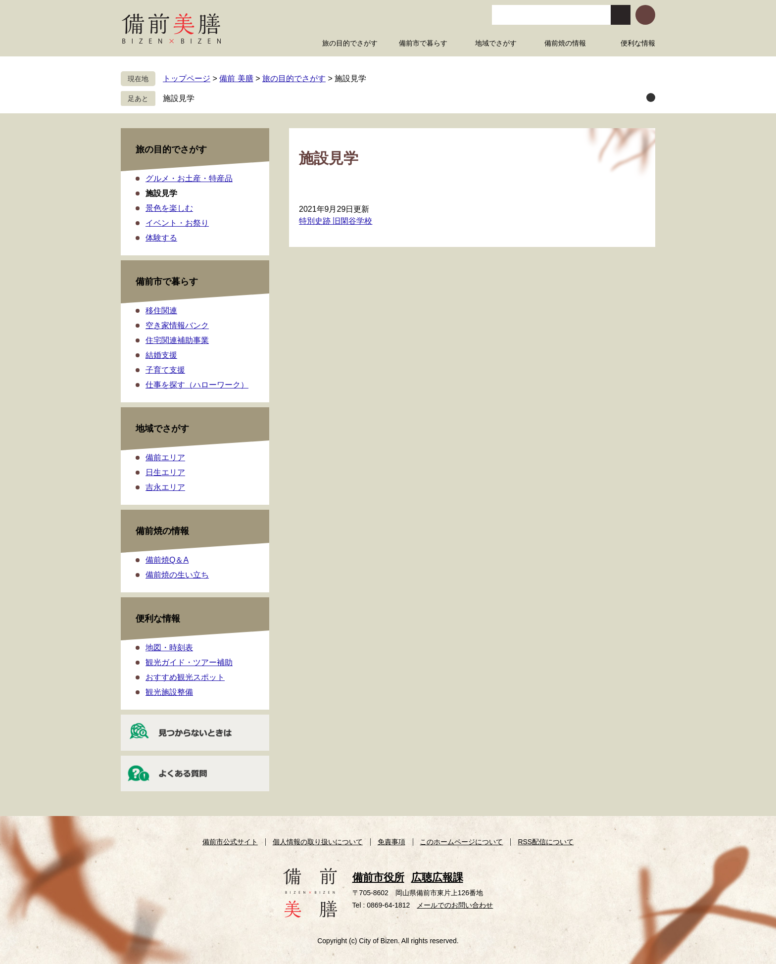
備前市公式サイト (230, 842)
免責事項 (391, 842)
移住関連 (161, 310)
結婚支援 (161, 355)
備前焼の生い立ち (177, 575)
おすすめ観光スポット (185, 677)
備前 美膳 (236, 78)
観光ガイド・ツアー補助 (189, 662)
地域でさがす (162, 429)
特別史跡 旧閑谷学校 (335, 221)
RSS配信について (546, 842)
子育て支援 (165, 370)
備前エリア (165, 457)
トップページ (186, 78)
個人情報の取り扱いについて (318, 842)
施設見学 (178, 98)
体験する (161, 238)
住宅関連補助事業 (177, 340)
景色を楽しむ (169, 208)
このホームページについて (461, 842)
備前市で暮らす (167, 282)
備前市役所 (378, 877)
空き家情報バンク (177, 325)
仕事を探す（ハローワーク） (197, 385)
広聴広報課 (437, 877)
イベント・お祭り (177, 223)
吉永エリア (165, 487)
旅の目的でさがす (294, 78)
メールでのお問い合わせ (455, 905)
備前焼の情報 (162, 531)
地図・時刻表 (169, 647)
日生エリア (165, 472)
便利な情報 (158, 619)
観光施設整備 (169, 692)
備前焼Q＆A (167, 560)
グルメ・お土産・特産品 (189, 178)
